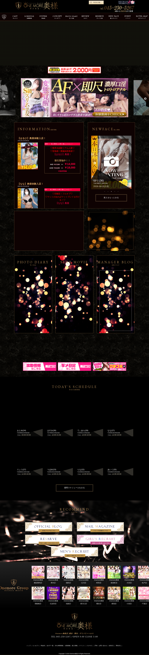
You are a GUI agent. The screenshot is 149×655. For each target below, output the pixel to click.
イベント (82, 645)
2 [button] (108, 191)
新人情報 (74, 645)
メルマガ (89, 645)
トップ (28, 645)
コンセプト (35, 645)
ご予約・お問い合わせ (100, 645)
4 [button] (115, 191)
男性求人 (118, 645)
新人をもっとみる (111, 198)
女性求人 (111, 645)
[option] (74, 97)
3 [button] (111, 191)
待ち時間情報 (59, 645)
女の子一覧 (50, 645)
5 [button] (118, 191)
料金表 (43, 645)
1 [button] (105, 191)
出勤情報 (67, 645)
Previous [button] (3, 98)
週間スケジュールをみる (74, 488)
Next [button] (145, 98)
